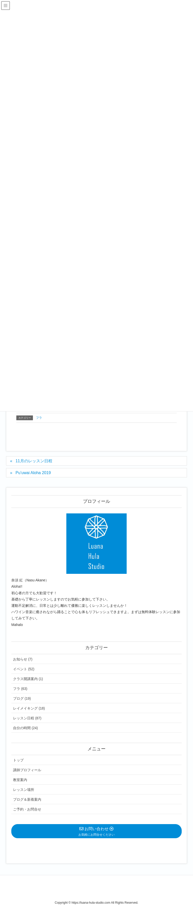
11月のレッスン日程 (34, 461)
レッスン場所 (23, 790)
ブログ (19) (22, 698)
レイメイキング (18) (29, 708)
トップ (18, 760)
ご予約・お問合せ (27, 809)
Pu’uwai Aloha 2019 (33, 473)
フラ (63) (20, 689)
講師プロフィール (27, 770)
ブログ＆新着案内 (27, 799)
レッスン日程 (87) (27, 718)
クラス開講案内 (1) (28, 679)
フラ (39, 417)
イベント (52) (23, 669)
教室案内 (20, 780)
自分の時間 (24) (25, 728)
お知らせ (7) (22, 659)
